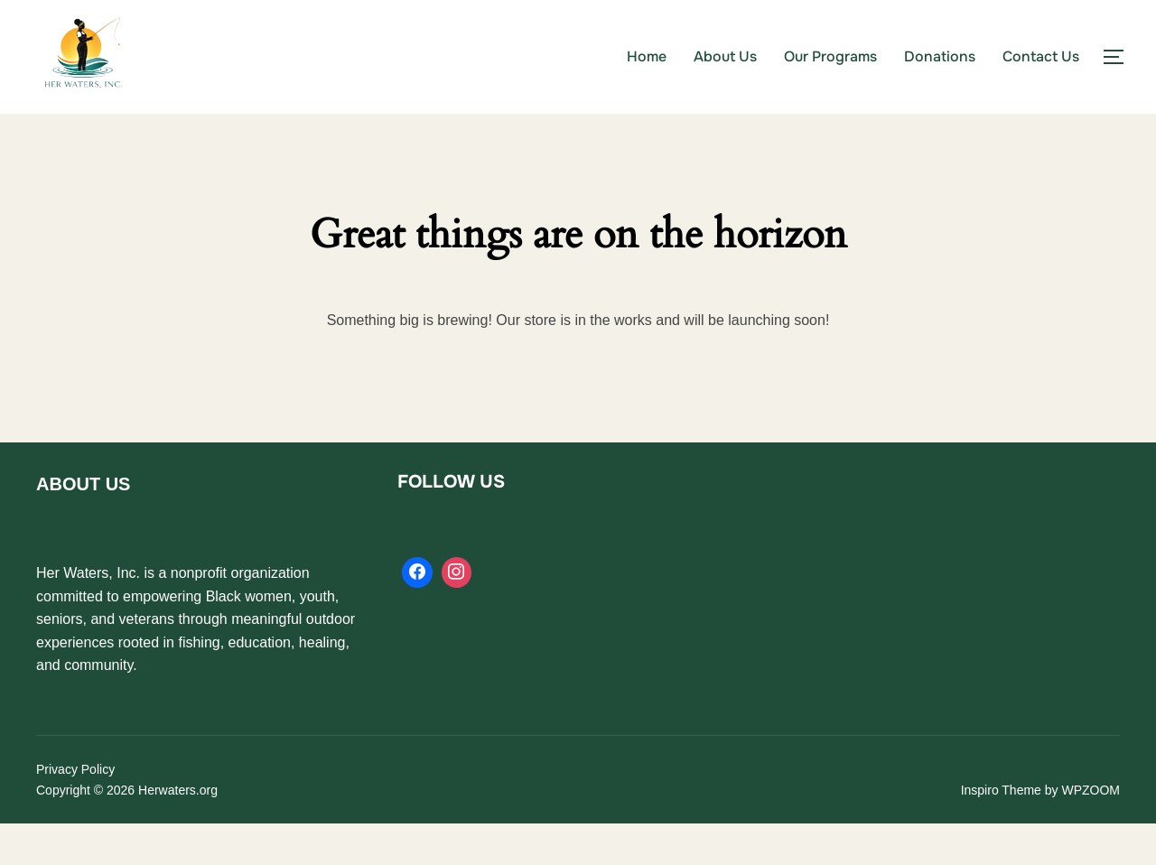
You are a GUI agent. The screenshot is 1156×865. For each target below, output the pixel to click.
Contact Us (1040, 56)
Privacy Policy (75, 811)
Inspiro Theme (1001, 830)
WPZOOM (1090, 830)
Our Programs (830, 56)
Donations (939, 56)
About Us (725, 56)
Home (647, 56)
